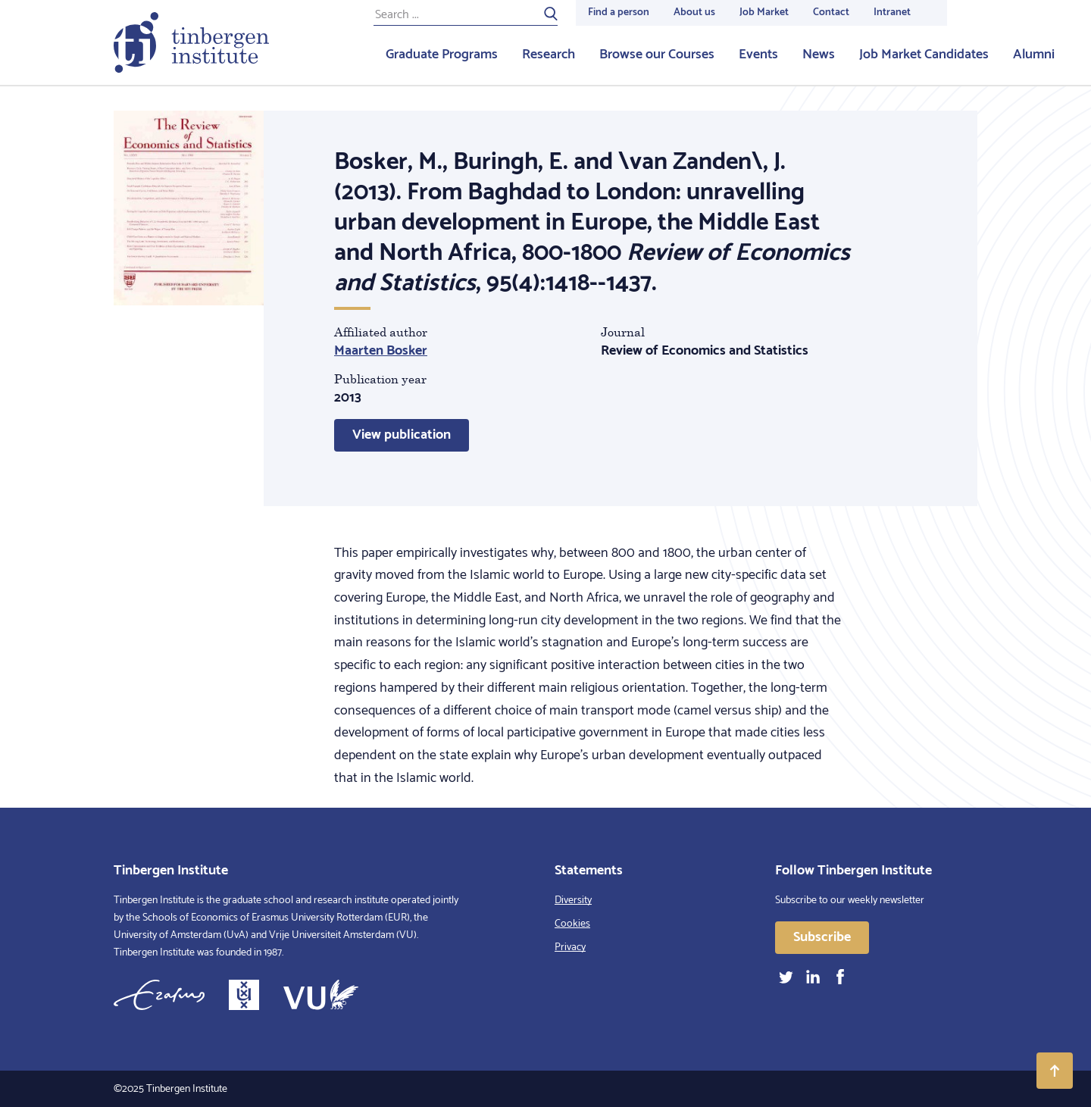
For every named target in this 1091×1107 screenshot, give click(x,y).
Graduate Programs (442, 54)
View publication (401, 435)
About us (694, 12)
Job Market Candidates (924, 54)
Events (758, 54)
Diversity (573, 900)
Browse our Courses (656, 54)
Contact (831, 12)
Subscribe (822, 937)
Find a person (618, 12)
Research (548, 54)
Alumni (1034, 54)
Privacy (570, 947)
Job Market (764, 12)
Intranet (892, 12)
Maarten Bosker (380, 350)
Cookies (572, 924)
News (818, 54)
